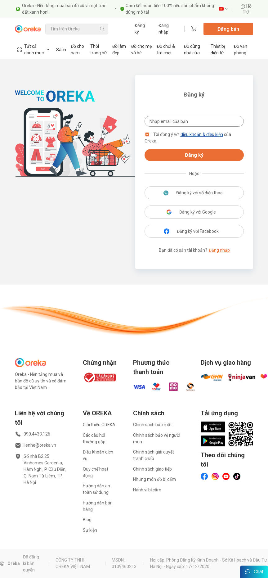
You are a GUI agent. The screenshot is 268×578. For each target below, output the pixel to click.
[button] (147, 134)
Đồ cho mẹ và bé (141, 49)
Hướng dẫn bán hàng (98, 506)
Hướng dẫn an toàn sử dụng (96, 489)
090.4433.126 (37, 433)
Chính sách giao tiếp (152, 469)
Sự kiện (90, 530)
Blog (87, 519)
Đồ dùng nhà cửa (192, 49)
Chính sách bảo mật (152, 424)
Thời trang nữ (98, 49)
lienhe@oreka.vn (40, 445)
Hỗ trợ (246, 9)
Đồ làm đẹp (119, 49)
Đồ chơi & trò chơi (166, 49)
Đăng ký (140, 28)
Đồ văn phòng (240, 49)
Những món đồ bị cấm (154, 479)
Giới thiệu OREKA (99, 424)
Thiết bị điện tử (218, 49)
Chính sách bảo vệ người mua (156, 438)
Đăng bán (228, 29)
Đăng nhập (164, 28)
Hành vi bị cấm (147, 489)
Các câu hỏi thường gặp (94, 438)
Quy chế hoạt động (95, 472)
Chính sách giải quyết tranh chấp (153, 455)
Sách (61, 49)
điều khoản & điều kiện (202, 134)
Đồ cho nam (77, 49)
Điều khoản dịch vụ (98, 455)
